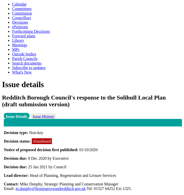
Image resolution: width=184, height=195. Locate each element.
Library (18, 40)
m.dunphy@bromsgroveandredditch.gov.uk (51, 188)
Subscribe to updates (28, 68)
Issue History (43, 116)
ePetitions (20, 27)
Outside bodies (24, 54)
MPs (15, 49)
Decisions (20, 22)
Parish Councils (25, 58)
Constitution (22, 13)
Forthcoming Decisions (31, 31)
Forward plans (23, 36)
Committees (22, 9)
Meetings (19, 45)
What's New (22, 72)
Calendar (19, 4)
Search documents (27, 63)
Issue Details (16, 116)
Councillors (21, 18)
